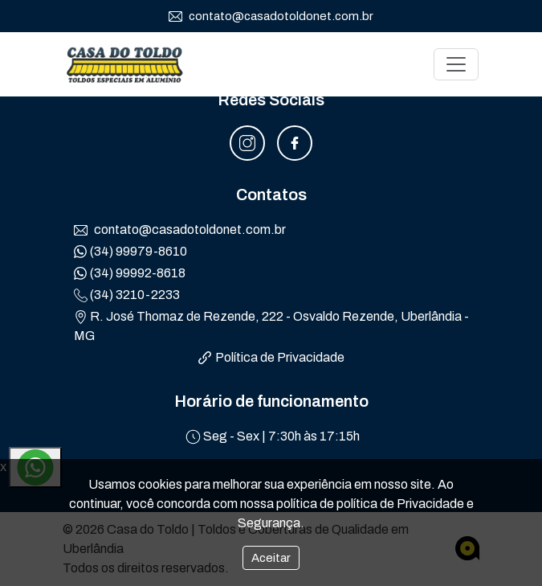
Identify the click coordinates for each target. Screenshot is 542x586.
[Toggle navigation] (456, 64)
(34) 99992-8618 (129, 273)
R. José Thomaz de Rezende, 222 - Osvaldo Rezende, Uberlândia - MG (271, 325)
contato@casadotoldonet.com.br (271, 17)
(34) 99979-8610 (130, 251)
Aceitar (271, 557)
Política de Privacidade (271, 357)
